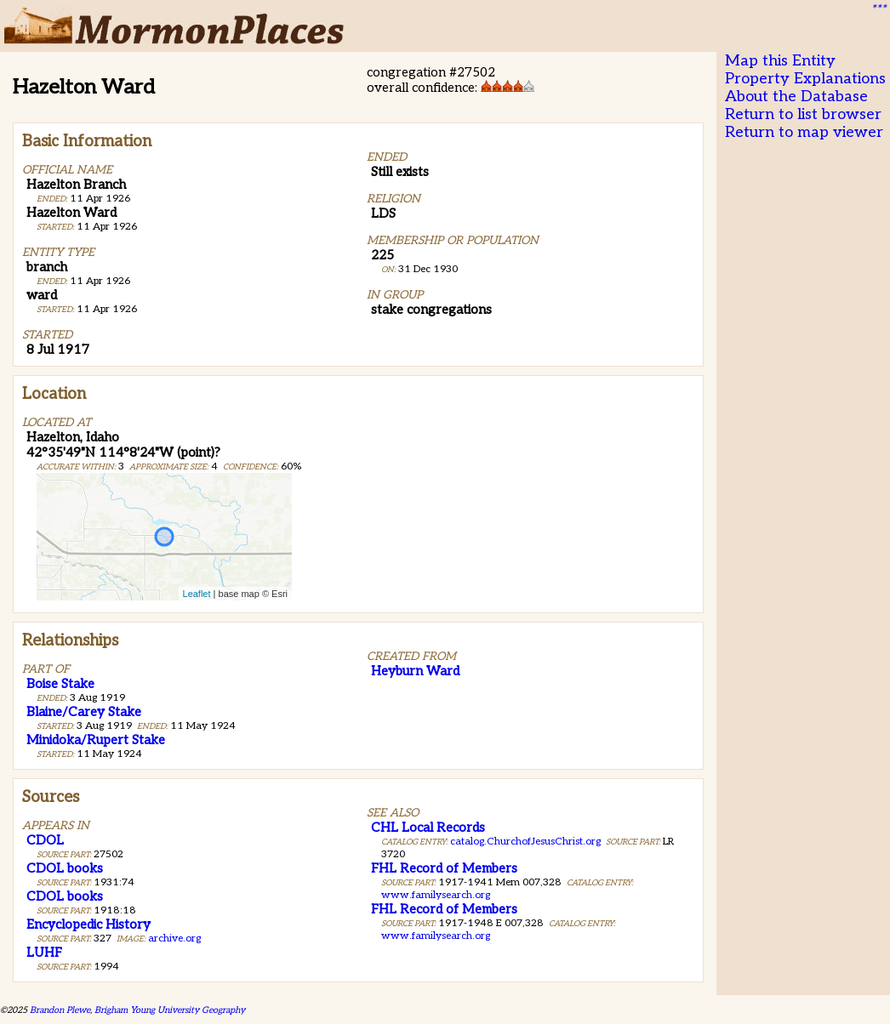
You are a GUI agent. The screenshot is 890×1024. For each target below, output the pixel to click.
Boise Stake (60, 683)
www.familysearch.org (435, 895)
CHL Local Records (428, 827)
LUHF (44, 952)
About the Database (796, 96)
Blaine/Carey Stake (83, 712)
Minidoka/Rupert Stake (95, 740)
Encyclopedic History (88, 924)
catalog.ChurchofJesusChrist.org (525, 841)
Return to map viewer (804, 132)
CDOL (45, 840)
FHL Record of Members (444, 868)
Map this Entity (780, 61)
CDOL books (64, 868)
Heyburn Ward (415, 671)
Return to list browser (803, 114)
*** (878, 9)
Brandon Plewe (60, 1009)
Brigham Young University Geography (169, 1009)
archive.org (174, 938)
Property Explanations (805, 79)
